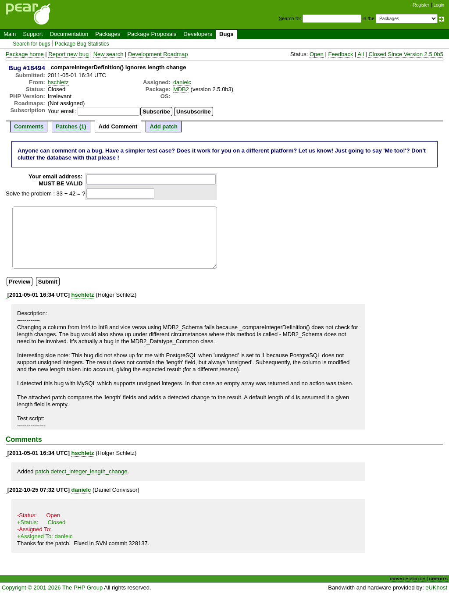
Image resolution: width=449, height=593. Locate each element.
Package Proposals (151, 34)
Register (421, 5)
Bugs (226, 34)
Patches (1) (71, 126)
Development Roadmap (158, 54)
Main (10, 34)
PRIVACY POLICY (407, 578)
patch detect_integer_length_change (81, 471)
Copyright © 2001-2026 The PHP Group (52, 587)
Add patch (164, 126)
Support (33, 34)
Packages (107, 34)
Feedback (340, 54)
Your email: (62, 111)
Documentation (69, 34)
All (360, 54)
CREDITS (438, 578)
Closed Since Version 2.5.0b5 (405, 54)
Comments (28, 126)
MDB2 (181, 89)
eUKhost (436, 587)
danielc (182, 82)
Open (317, 54)
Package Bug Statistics (82, 44)
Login (439, 5)
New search (108, 54)
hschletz (58, 82)
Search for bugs (31, 44)
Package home (25, 54)
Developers (197, 34)
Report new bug (68, 54)
